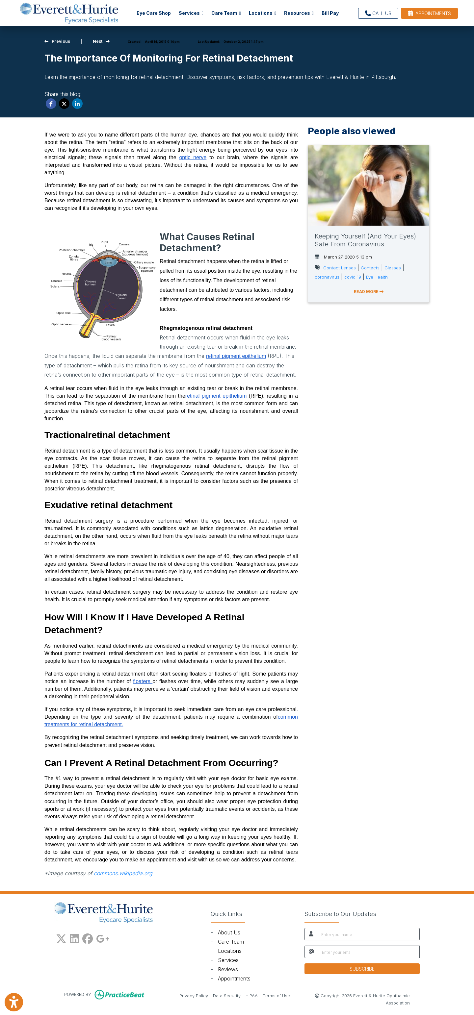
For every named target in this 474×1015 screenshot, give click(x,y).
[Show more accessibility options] (14, 1002)
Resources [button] (299, 13)
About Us (229, 932)
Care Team (231, 941)
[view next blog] (101, 41)
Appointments (234, 978)
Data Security (227, 995)
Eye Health (377, 277)
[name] (368, 934)
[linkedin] (74, 937)
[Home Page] (69, 12)
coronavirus (327, 277)
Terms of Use (276, 995)
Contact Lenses (339, 267)
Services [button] (191, 13)
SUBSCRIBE (362, 969)
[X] (61, 937)
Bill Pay (332, 12)
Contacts (370, 267)
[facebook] (87, 937)
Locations (230, 951)
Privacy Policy (193, 995)
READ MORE (368, 291)
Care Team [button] (226, 13)
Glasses (392, 267)
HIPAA (252, 995)
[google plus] (102, 937)
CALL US (378, 13)
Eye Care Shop (154, 13)
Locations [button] (262, 13)
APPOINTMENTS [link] (429, 13)
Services (228, 960)
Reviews (228, 969)
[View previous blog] (57, 41)
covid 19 (352, 277)
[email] (369, 952)
